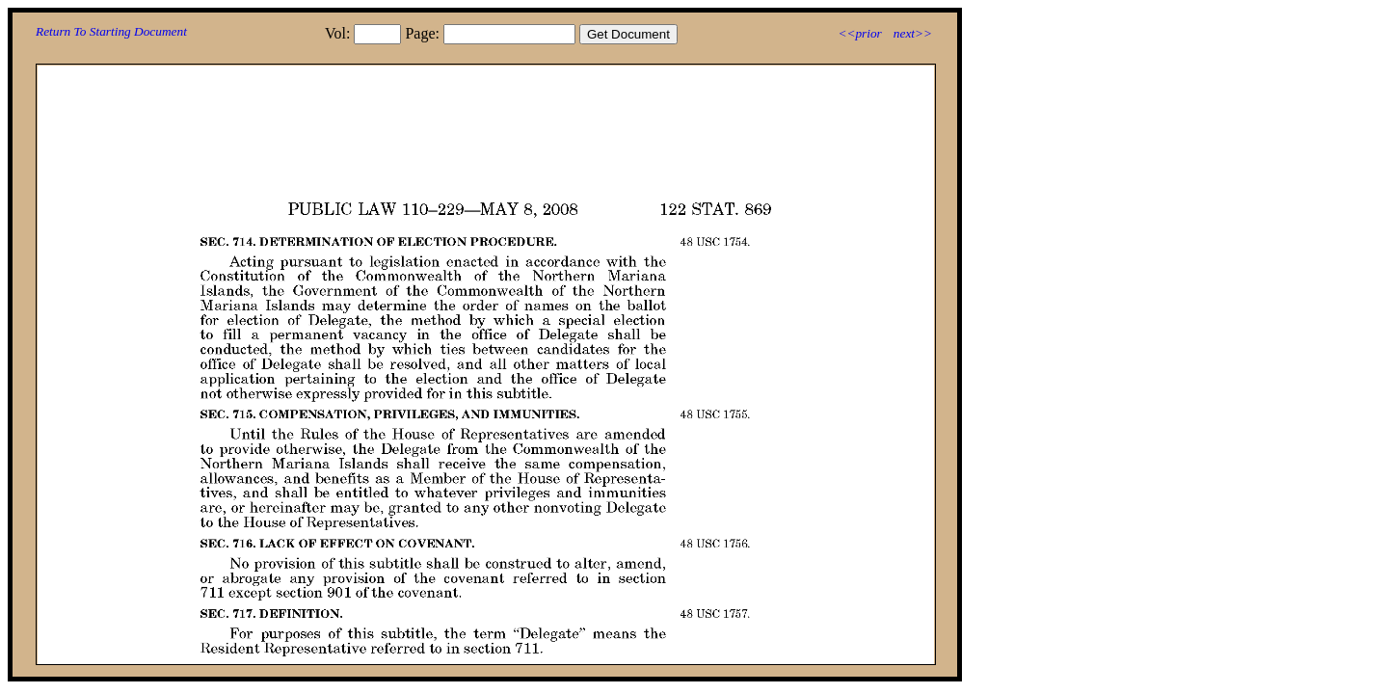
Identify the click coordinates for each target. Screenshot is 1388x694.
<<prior (859, 33)
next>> (913, 33)
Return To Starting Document (111, 31)
